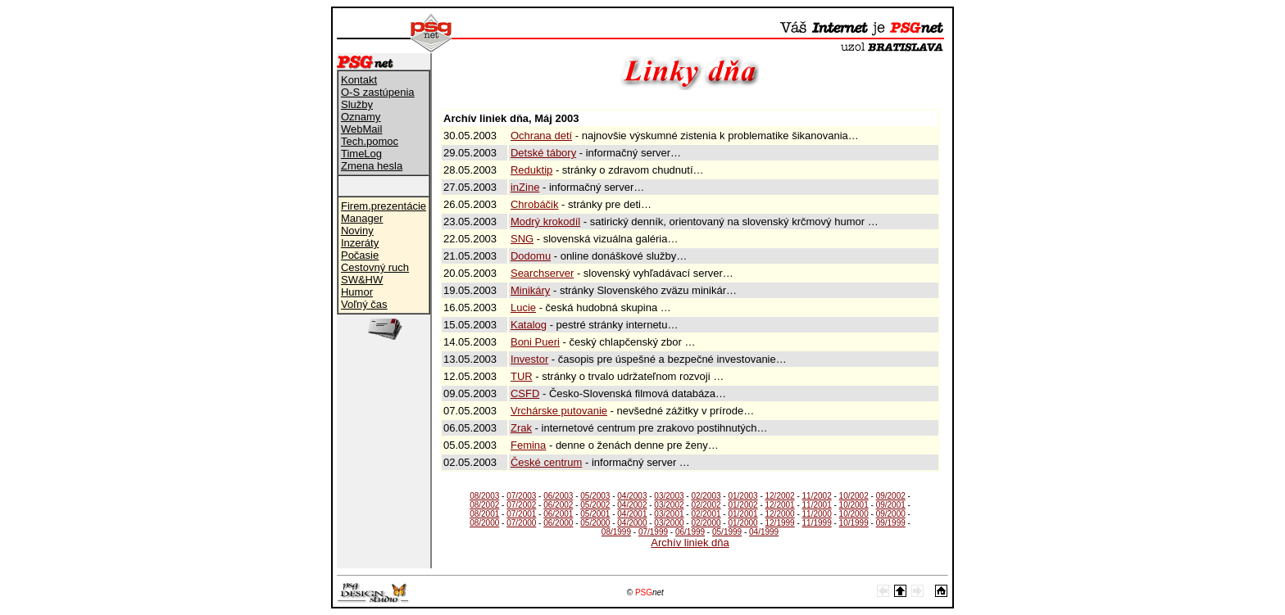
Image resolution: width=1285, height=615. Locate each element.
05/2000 (595, 522)
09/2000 (891, 513)
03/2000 (668, 522)
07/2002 (521, 504)
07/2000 (521, 522)
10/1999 (854, 522)
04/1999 (764, 531)
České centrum (546, 462)
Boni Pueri (535, 342)
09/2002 (891, 495)
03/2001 (668, 513)
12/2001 (780, 504)
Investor (529, 359)
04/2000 (632, 522)
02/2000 (705, 522)
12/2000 (780, 513)
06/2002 (558, 504)
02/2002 (705, 504)
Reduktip (531, 170)
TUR (522, 376)
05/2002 (595, 504)
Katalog (529, 325)
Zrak (521, 428)
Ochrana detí (541, 135)
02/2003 (705, 495)
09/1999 (891, 522)
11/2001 (817, 504)
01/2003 (742, 495)
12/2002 (780, 495)
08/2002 (484, 504)
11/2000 (817, 513)
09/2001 (891, 504)
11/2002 (817, 495)
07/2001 (521, 513)
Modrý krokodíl (545, 221)
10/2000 (854, 513)
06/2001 (558, 513)
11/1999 (817, 522)
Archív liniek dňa (690, 542)
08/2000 (484, 522)
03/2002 (668, 504)
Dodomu (531, 256)
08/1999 (616, 531)
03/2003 (668, 495)
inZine (525, 187)
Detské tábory (543, 153)
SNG (522, 239)
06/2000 (558, 522)
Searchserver (542, 273)
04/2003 (632, 495)
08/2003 (484, 495)
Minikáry (530, 290)
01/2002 (742, 504)
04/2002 (632, 504)
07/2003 (521, 495)
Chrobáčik (535, 204)
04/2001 (632, 513)
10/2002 (854, 495)
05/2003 (595, 495)
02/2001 (705, 513)
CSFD (525, 393)
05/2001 (595, 513)
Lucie (523, 307)
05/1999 (727, 531)
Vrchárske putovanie (559, 411)
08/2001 (484, 513)
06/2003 (558, 495)
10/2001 (854, 504)
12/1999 (780, 522)
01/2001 (742, 513)
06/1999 (690, 531)
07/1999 (653, 531)
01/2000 (742, 522)
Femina (528, 445)
